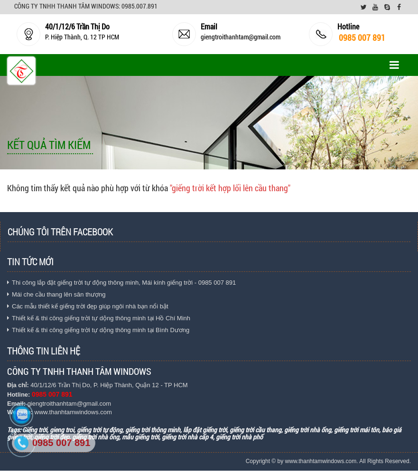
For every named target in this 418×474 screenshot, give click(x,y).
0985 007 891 (61, 442)
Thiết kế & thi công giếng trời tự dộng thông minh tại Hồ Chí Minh (101, 318)
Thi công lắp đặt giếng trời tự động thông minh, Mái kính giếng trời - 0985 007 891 (124, 282)
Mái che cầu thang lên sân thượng (58, 294)
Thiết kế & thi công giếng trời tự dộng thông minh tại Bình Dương (100, 330)
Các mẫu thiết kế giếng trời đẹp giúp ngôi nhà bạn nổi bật (90, 306)
